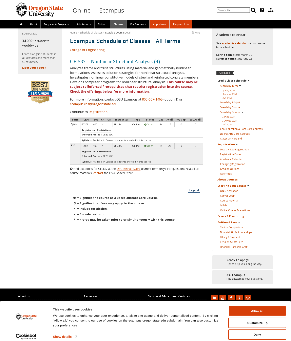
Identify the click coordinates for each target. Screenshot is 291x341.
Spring (228, 90)
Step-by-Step (234, 149)
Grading (229, 169)
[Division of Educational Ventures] (271, 10)
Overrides (226, 173)
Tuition (102, 24)
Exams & (230, 216)
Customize (257, 319)
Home (73, 32)
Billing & (230, 237)
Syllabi (223, 205)
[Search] (253, 10)
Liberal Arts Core (235, 133)
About (33, 24)
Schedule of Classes (91, 32)
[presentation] (262, 10)
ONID (229, 191)
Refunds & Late (231, 242)
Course (229, 200)
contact (98, 173)
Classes (118, 24)
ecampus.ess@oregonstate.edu (93, 104)
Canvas (227, 195)
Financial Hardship (234, 247)
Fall (226, 98)
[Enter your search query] (233, 10)
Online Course (235, 210)
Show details (62, 333)
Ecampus (111, 10)
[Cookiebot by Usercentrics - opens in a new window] (26, 333)
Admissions (84, 24)
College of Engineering (87, 50)
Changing (232, 164)
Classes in (231, 138)
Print (196, 32)
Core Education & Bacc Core (241, 129)
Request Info (181, 24)
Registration (98, 112)
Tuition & (228, 222)
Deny (257, 331)
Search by (230, 86)
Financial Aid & (236, 232)
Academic (231, 159)
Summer (229, 94)
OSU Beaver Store (128, 169)
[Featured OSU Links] (262, 10)
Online (82, 10)
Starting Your (233, 186)
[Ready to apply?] (242, 262)
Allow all (257, 307)
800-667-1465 (152, 99)
